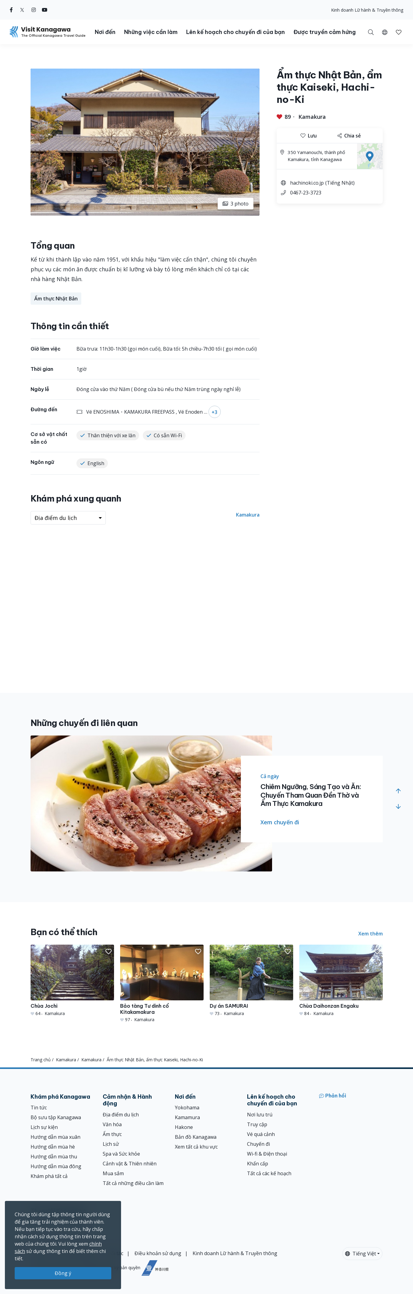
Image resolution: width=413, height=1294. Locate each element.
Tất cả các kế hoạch (269, 1173)
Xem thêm (370, 933)
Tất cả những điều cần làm (133, 1183)
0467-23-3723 (305, 192)
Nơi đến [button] (105, 32)
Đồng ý (63, 1273)
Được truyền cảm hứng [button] (324, 32)
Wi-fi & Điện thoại (267, 1153)
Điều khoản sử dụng (158, 1253)
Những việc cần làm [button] (151, 32)
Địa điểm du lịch (121, 1114)
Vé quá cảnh (261, 1134)
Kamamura (187, 1117)
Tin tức (39, 1107)
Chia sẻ (349, 135)
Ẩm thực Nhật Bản (56, 298)
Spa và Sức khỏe (121, 1153)
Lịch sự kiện (44, 1127)
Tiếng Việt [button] (360, 1253)
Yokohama (187, 1107)
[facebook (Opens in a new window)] (11, 9)
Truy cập (257, 1124)
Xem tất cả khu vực (196, 1146)
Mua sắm (113, 1173)
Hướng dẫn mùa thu (54, 1156)
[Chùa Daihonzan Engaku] (341, 981)
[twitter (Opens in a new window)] (22, 9)
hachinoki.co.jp (307, 182)
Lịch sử (111, 1144)
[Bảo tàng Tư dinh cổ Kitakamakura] (162, 984)
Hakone (184, 1127)
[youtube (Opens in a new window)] (44, 9)
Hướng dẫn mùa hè (53, 1146)
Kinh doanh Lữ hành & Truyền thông (367, 10)
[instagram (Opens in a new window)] (33, 9)
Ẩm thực (112, 1134)
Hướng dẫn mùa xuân (55, 1137)
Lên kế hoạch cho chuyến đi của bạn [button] (235, 32)
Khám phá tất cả (49, 1176)
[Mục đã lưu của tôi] (399, 32)
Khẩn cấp (257, 1163)
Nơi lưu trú (259, 1114)
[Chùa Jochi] (72, 981)
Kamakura (312, 116)
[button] (385, 32)
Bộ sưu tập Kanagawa (56, 1117)
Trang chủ (41, 1060)
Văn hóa (112, 1124)
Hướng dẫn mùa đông (56, 1166)
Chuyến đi (258, 1144)
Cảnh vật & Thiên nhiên (130, 1163)
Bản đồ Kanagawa (195, 1137)
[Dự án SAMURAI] (251, 981)
